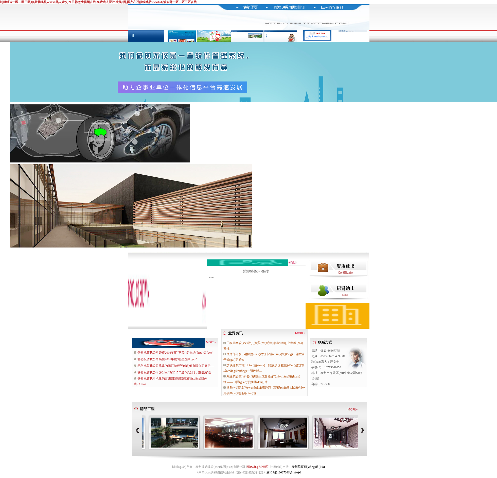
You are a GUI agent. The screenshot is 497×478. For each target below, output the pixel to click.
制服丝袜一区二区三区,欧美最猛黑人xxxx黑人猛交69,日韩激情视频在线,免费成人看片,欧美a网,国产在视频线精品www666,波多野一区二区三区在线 (98, 2)
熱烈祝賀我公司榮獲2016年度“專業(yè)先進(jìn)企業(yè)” (175, 352)
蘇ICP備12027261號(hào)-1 (284, 472)
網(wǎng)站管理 (257, 467)
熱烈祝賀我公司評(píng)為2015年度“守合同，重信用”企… (176, 372)
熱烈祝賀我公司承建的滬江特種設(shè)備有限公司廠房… (175, 366)
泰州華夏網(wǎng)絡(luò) (308, 467)
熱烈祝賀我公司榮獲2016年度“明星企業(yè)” (167, 359)
